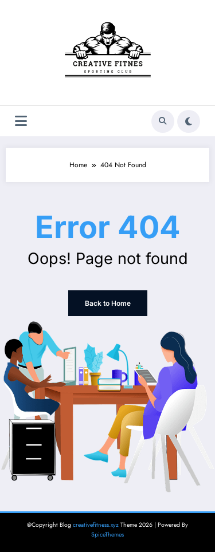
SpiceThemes (107, 534)
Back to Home (108, 303)
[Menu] (21, 121)
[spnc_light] (188, 121)
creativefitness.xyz (96, 525)
